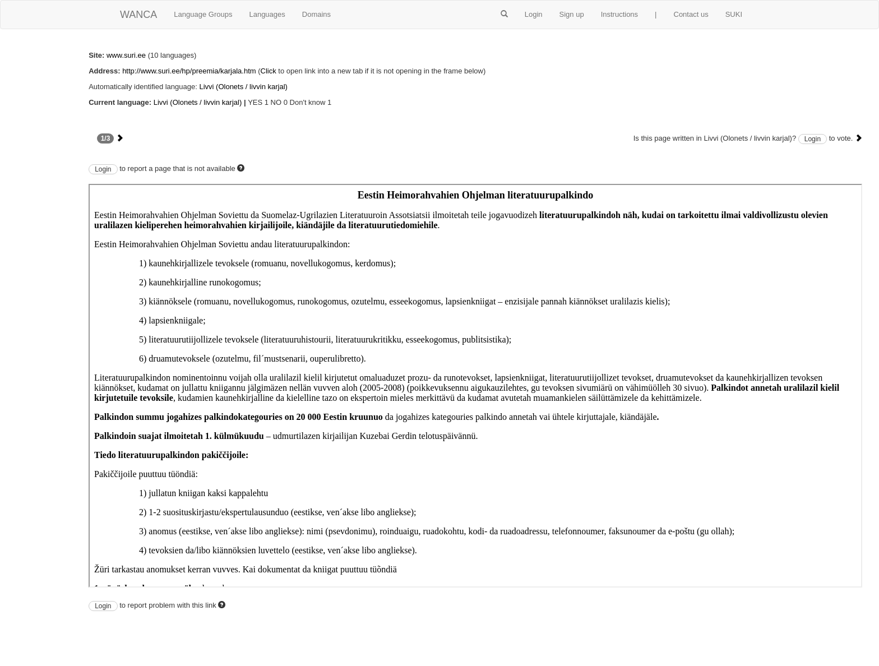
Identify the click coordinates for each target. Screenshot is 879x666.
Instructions (619, 14)
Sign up (571, 14)
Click (268, 71)
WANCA (138, 14)
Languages (267, 14)
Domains (316, 14)
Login (534, 14)
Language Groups (203, 14)
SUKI (733, 14)
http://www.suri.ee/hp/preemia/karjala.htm (189, 71)
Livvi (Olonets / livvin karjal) (243, 86)
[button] (504, 15)
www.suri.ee (126, 55)
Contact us (691, 14)
